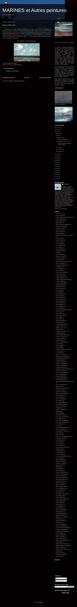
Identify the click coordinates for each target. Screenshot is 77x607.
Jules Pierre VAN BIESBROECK (63, 436)
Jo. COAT (58, 425)
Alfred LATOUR (59, 231)
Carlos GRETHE (60, 274)
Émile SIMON (59, 317)
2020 (57, 168)
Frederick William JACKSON (62, 349)
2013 (57, 154)
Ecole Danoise (59, 295)
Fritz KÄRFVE (59, 352)
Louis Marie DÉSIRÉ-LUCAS (63, 456)
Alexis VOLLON (59, 230)
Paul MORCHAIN (60, 495)
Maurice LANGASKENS (61, 474)
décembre (60, 151)
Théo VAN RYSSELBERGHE (63, 527)
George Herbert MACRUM (62, 356)
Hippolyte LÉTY (59, 407)
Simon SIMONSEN (60, 524)
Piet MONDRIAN (60, 506)
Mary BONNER (59, 468)
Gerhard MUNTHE (60, 370)
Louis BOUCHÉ (59, 452)
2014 (57, 156)
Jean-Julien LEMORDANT (62, 422)
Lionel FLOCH (59, 449)
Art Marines (66, 184)
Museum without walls (62, 139)
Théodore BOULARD (61, 529)
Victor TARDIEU (59, 533)
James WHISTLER (60, 415)
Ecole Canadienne (60, 293)
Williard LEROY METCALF (62, 549)
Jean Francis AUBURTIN (62, 416)
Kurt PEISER (59, 441)
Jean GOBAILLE (60, 418)
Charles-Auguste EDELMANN (63, 279)
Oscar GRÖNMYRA (60, 488)
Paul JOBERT (59, 492)
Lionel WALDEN (60, 450)
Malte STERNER (60, 459)
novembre (60, 149)
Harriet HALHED (60, 390)
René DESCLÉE (60, 511)
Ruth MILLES (59, 522)
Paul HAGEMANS (60, 490)
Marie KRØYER (59, 465)
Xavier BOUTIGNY (60, 554)
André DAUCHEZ (60, 240)
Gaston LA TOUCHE (61, 354)
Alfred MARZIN (59, 233)
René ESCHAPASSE (61, 513)
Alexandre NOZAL (60, 228)
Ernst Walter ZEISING (61, 324)
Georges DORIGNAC (61, 363)
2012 (57, 131)
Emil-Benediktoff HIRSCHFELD (63, 309)
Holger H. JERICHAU (61, 409)
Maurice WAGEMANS (61, 477)
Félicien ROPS (59, 329)
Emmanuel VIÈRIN (60, 320)
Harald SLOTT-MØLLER (61, 388)
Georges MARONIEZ (61, 367)
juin (59, 135)
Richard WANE (59, 518)
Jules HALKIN (59, 434)
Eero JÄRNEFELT (60, 308)
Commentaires (60, 580)
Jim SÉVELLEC (59, 424)
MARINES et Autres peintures (34, 10)
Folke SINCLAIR (60, 333)
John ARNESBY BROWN (62, 427)
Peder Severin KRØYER (61, 499)
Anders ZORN (59, 238)
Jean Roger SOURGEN (61, 420)
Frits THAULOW (60, 351)
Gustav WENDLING (60, 376)
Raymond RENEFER (61, 509)
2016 (57, 160)
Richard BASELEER (60, 515)
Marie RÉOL (59, 466)
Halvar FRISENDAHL (61, 379)
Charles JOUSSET (60, 277)
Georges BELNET (60, 360)
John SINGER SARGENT (62, 431)
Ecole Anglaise (18, 64)
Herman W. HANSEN (61, 406)
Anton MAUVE (59, 247)
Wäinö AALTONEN (60, 536)
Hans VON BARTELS (61, 384)
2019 (57, 166)
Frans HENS (59, 343)
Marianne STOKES (60, 463)
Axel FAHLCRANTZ (60, 258)
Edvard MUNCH (60, 306)
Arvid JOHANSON (60, 254)
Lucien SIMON (59, 458)
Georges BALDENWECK (62, 358)
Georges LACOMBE (60, 365)
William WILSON (60, 547)
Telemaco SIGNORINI (61, 526)
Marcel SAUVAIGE (60, 461)
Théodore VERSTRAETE (62, 531)
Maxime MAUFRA (60, 481)
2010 (57, 127)
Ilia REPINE (59, 411)
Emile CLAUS (59, 311)
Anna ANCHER (59, 243)
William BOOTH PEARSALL (62, 543)
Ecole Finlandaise (60, 297)
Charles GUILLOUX (60, 276)
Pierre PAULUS (59, 504)
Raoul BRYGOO (60, 508)
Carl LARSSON (59, 268)
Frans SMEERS (59, 345)
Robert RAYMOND (60, 520)
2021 (57, 170)
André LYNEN (59, 241)
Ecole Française (60, 299)
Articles (57, 252)
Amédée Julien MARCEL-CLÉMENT (64, 235)
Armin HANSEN (59, 249)
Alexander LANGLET (61, 226)
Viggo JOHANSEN (60, 535)
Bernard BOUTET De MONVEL (63, 261)
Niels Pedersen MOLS (61, 486)
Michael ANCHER (60, 483)
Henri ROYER (59, 400)
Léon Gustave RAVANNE (62, 447)
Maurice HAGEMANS (61, 472)
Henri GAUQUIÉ (60, 397)
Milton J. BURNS (60, 484)
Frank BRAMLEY (60, 340)
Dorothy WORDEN (60, 284)
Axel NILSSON (59, 259)
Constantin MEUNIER (61, 283)
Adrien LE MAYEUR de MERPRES (64, 217)
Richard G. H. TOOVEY (61, 517)
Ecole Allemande (60, 286)
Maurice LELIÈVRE (60, 475)
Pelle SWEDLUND (60, 501)
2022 (57, 172)
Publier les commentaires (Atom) (16, 81)
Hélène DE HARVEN (61, 391)
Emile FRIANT (59, 313)
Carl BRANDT (59, 267)
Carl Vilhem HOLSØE (61, 272)
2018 (57, 164)
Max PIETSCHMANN (61, 479)
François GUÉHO (60, 338)
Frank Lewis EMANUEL (61, 342)
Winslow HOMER (60, 552)
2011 (57, 129)
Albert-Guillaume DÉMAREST (63, 224)
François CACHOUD (61, 336)
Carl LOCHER (59, 270)
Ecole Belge (59, 292)
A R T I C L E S (10, 64)
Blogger (41, 602)
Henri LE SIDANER (60, 399)
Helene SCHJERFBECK (61, 393)
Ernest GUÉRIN (59, 322)
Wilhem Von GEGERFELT (62, 540)
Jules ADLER (59, 432)
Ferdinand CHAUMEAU (61, 331)
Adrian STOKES (60, 215)
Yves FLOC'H (59, 556)
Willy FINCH (59, 551)
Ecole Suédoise (59, 304)
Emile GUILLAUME (60, 315)
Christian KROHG (60, 281)
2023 (57, 174)
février (59, 133)
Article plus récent (8, 77)
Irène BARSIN (59, 413)
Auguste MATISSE (60, 256)
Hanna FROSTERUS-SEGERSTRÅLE (65, 381)
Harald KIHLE (59, 386)
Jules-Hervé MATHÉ (61, 438)
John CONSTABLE (60, 429)
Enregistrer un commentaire (12, 71)
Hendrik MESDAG (60, 395)
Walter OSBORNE (60, 538)
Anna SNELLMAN (60, 245)
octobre (59, 147)
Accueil (26, 77)
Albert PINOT (59, 222)
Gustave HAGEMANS (61, 378)
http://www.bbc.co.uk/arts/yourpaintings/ (26, 41)
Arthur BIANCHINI (60, 250)
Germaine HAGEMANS (61, 372)
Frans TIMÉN (59, 347)
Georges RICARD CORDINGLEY (64, 369)
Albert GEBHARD (60, 221)
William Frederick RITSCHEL (63, 545)
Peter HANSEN (59, 502)
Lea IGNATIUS (59, 445)
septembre (60, 137)
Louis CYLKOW (59, 454)
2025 (57, 178)
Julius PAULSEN (60, 440)
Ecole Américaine (60, 288)
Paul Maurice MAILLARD (62, 493)
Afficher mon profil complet (61, 208)
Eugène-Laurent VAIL (61, 327)
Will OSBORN (59, 542)
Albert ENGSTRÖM (60, 219)
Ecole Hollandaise (60, 301)
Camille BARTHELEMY (61, 265)
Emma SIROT (59, 318)
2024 (57, 176)
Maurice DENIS (59, 470)
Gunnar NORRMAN (60, 374)
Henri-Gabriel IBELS (61, 402)
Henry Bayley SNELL (61, 404)
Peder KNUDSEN (60, 497)
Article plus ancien (45, 77)
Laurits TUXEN (59, 443)
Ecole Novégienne (60, 302)
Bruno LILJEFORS (60, 263)
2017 (57, 162)
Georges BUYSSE (60, 361)
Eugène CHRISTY (60, 326)
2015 (57, 158)
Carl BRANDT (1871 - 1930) (63, 141)
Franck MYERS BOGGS (61, 335)
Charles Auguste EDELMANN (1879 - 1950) (64, 144)
